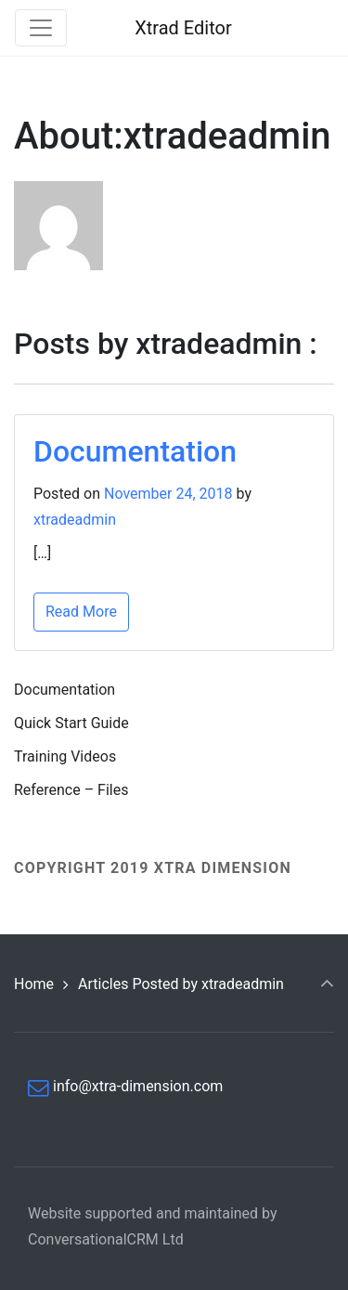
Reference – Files (71, 790)
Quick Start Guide (71, 723)
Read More (81, 611)
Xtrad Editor (183, 28)
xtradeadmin (74, 519)
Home (34, 984)
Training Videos (65, 756)
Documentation (135, 451)
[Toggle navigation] (41, 27)
